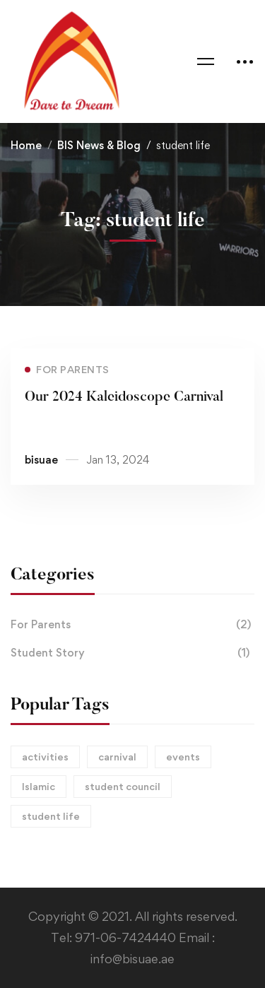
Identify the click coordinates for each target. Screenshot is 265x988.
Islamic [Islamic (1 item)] (38, 786)
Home (26, 145)
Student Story (132, 653)
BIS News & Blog (99, 145)
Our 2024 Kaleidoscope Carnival (124, 398)
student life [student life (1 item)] (51, 816)
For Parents (132, 625)
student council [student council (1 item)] (122, 786)
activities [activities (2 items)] (45, 757)
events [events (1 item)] (183, 757)
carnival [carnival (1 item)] (117, 757)
